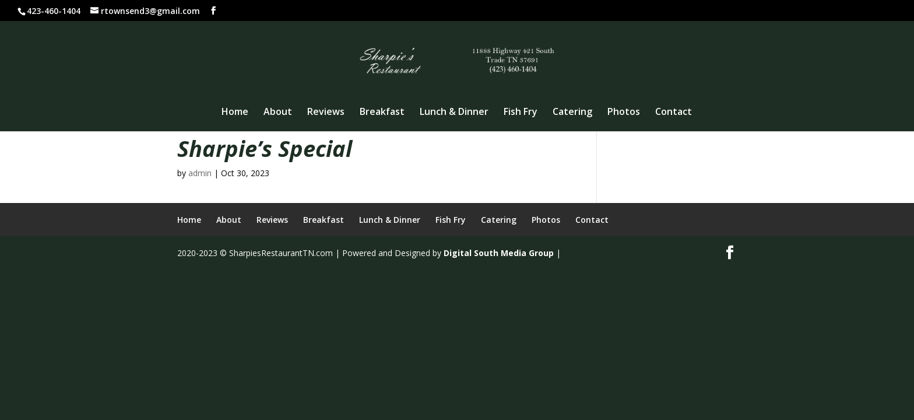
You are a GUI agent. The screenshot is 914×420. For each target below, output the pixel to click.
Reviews (325, 112)
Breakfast (382, 112)
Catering (572, 112)
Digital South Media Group (499, 252)
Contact (673, 112)
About (277, 112)
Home (235, 112)
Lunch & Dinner (454, 112)
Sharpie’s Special (264, 148)
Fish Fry (520, 112)
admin (200, 172)
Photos (623, 112)
